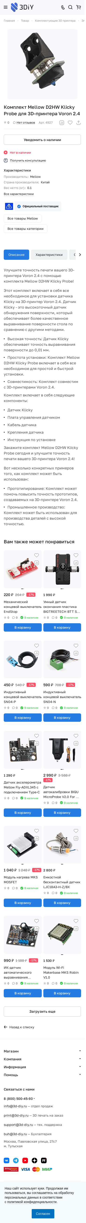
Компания (12, 1059)
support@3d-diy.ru (18, 1125)
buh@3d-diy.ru (15, 1134)
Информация (15, 1067)
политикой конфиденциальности (32, 1202)
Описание (16, 255)
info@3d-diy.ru (15, 1106)
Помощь (11, 1075)
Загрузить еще (42, 1011)
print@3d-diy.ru (16, 1115)
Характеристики (49, 255)
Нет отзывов (24, 122)
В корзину (22, 627)
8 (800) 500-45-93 (18, 1099)
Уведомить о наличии (42, 140)
